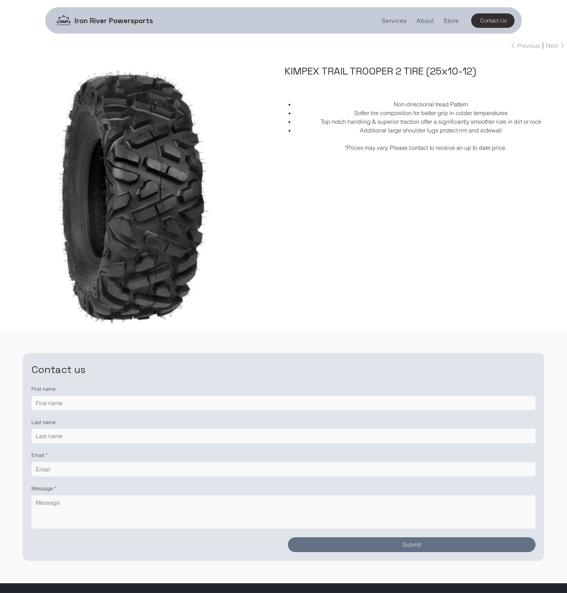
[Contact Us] (493, 20)
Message (43, 488)
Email (39, 455)
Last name (43, 422)
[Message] (283, 512)
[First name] (281, 403)
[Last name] (281, 436)
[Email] (281, 469)
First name (43, 389)
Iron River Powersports (113, 20)
